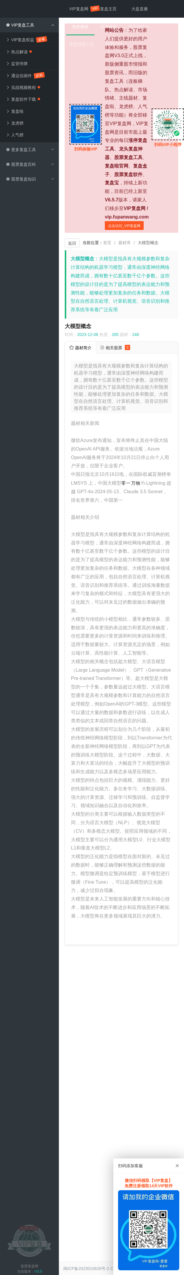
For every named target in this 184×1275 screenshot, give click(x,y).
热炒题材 (80, 26)
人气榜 (15, 135)
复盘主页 (108, 8)
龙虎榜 (15, 123)
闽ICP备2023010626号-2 (86, 1268)
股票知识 (114, 44)
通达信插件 (25, 75)
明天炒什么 (139, 26)
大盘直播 (139, 8)
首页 (107, 242)
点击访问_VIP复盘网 (124, 226)
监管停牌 (17, 63)
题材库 (124, 242)
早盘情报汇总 (81, 44)
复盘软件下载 (23, 99)
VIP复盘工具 (30, 25)
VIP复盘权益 (26, 39)
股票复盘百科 (30, 164)
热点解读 (19, 51)
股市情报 (108, 26)
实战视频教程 (23, 87)
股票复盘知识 (30, 179)
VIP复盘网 (81, 8)
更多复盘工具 (30, 149)
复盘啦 (15, 111)
